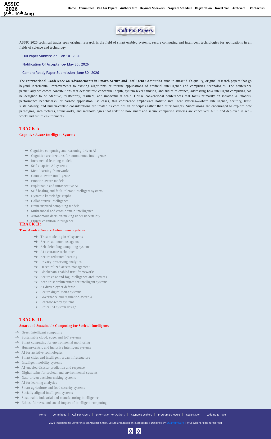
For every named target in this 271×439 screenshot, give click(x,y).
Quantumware (175, 423)
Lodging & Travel (216, 414)
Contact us (257, 8)
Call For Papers (107, 8)
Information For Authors (110, 414)
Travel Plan (222, 8)
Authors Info (128, 8)
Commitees (86, 8)
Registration (203, 8)
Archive (238, 8)
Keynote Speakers (152, 8)
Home (72, 8)
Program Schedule (179, 8)
